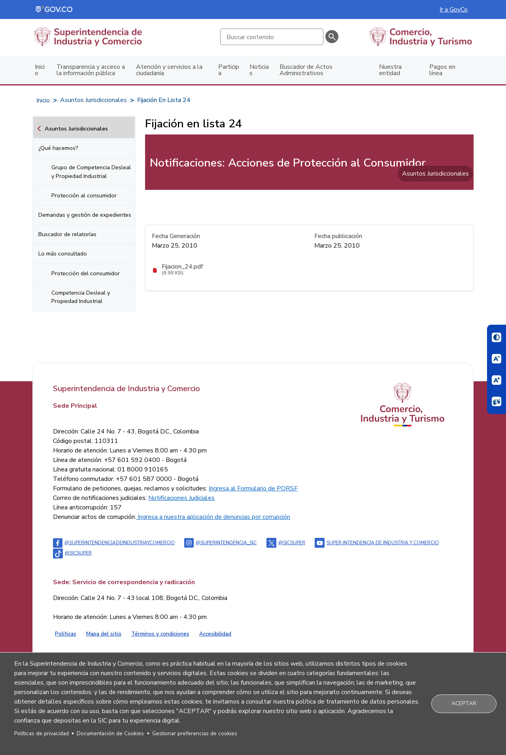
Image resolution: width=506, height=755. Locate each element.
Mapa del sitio (103, 634)
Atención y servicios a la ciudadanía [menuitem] (169, 70)
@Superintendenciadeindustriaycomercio (114, 542)
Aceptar (463, 703)
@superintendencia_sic (220, 542)
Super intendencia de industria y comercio (377, 542)
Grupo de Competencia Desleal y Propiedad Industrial (91, 171)
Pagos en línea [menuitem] (442, 70)
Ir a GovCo (454, 9)
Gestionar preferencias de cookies (194, 733)
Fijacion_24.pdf (182, 266)
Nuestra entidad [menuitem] (390, 70)
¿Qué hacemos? (58, 148)
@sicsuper (285, 542)
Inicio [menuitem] (40, 70)
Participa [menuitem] (228, 70)
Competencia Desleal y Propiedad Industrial (80, 297)
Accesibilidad (215, 634)
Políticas (65, 634)
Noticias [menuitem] (259, 70)
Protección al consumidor (84, 195)
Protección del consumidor (85, 273)
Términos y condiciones (160, 634)
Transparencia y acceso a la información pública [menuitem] (91, 70)
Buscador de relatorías (67, 234)
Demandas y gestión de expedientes (84, 215)
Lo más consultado (62, 253)
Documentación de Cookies (110, 733)
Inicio (43, 100)
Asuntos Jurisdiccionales (93, 100)
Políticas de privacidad (41, 733)
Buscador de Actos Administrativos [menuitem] (305, 70)
